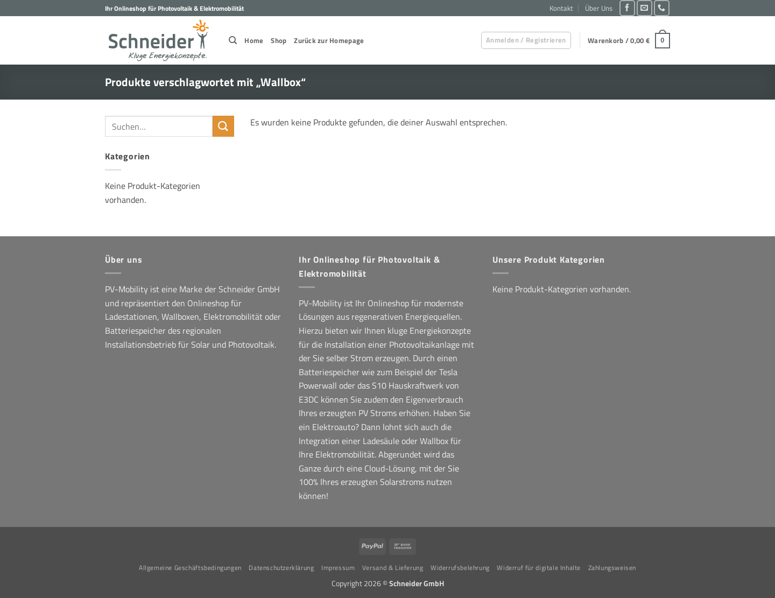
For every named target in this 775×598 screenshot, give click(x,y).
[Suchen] (233, 40)
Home (253, 40)
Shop (278, 40)
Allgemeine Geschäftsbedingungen (190, 567)
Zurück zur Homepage (329, 40)
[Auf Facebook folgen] (627, 8)
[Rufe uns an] (662, 8)
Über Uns (598, 8)
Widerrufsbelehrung (460, 567)
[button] (526, 40)
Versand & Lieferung (393, 567)
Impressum (338, 567)
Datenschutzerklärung (281, 567)
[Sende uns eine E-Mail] (644, 8)
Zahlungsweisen (612, 567)
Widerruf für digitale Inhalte (539, 567)
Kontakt (561, 8)
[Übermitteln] (223, 126)
